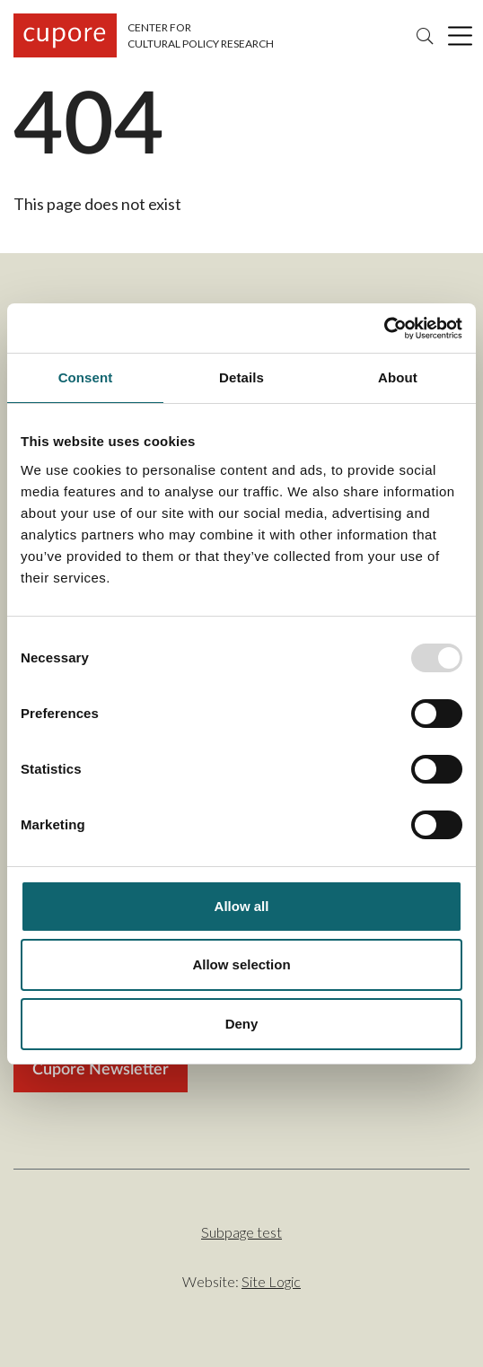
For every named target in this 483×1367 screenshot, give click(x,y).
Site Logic (271, 1281)
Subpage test (241, 1231)
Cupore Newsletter (100, 1070)
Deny (242, 1023)
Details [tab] (241, 377)
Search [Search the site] (425, 36)
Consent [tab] (85, 377)
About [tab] (397, 377)
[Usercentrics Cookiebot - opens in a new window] (383, 328)
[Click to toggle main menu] (460, 35)
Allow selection (241, 964)
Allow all (242, 906)
